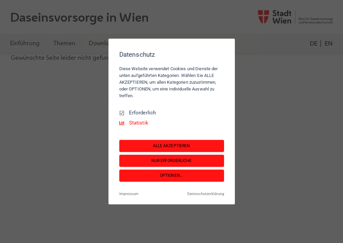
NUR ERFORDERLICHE (171, 160)
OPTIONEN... (171, 175)
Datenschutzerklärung (205, 194)
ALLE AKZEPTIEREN (171, 145)
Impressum (129, 194)
